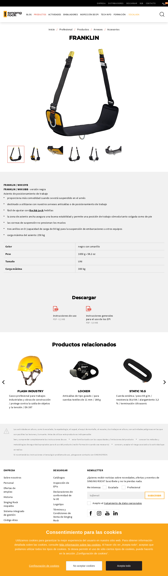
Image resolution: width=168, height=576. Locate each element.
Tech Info (106, 14)
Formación (120, 14)
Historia (8, 497)
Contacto (139, 3)
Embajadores (70, 14)
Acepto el (117, 503)
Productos (40, 14)
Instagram (99, 513)
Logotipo (58, 504)
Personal (9, 482)
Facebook (90, 513)
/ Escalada (133, 14)
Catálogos (59, 477)
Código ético (11, 520)
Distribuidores (105, 3)
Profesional (65, 29)
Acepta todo (124, 565)
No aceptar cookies (84, 565)
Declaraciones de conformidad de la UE (63, 495)
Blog (29, 14)
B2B (130, 3)
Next (164, 382)
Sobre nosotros (12, 477)
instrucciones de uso (65, 315)
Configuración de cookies (44, 565)
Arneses (98, 29)
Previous (3, 382)
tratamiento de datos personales (123, 503)
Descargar (120, 3)
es (159, 3)
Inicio (52, 29)
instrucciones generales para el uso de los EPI (99, 317)
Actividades (54, 14)
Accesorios (113, 29)
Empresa (90, 3)
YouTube (107, 513)
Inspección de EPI (89, 14)
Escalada (113, 487)
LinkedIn (115, 513)
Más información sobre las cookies (80, 544)
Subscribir (154, 495)
